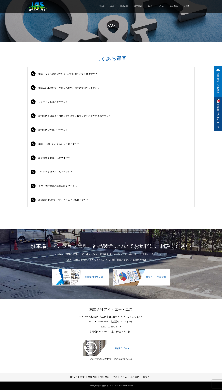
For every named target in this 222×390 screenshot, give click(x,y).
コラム (161, 6)
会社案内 (174, 6)
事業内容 (124, 6)
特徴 (112, 6)
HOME (101, 6)
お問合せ (188, 6)
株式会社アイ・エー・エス (111, 309)
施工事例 (138, 6)
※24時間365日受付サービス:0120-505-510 (111, 359)
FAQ (150, 6)
